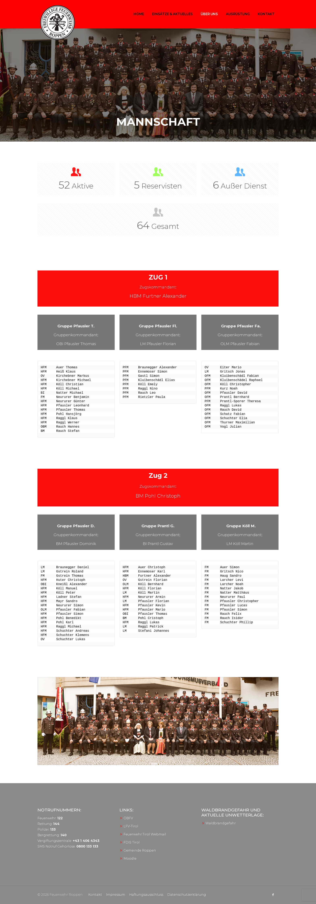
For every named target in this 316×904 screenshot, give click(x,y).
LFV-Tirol (131, 826)
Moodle (130, 858)
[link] (158, 721)
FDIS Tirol (132, 842)
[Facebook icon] (272, 895)
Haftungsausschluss (146, 895)
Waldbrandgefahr (220, 823)
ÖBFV (128, 818)
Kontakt (95, 895)
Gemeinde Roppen (140, 850)
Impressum (115, 895)
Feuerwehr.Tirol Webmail (145, 834)
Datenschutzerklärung (186, 895)
